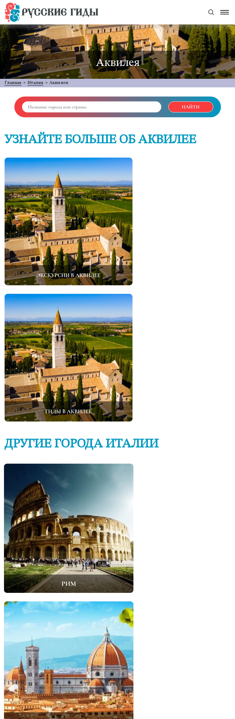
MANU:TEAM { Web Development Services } (186, 712)
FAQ (159, 611)
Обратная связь (124, 611)
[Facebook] (79, 686)
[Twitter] (98, 686)
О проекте (81, 611)
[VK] (137, 686)
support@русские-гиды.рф (121, 664)
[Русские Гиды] (51, 12)
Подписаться (165, 641)
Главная (14, 82)
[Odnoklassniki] (117, 686)
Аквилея (60, 82)
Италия (37, 82)
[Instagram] (156, 686)
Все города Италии (117, 556)
